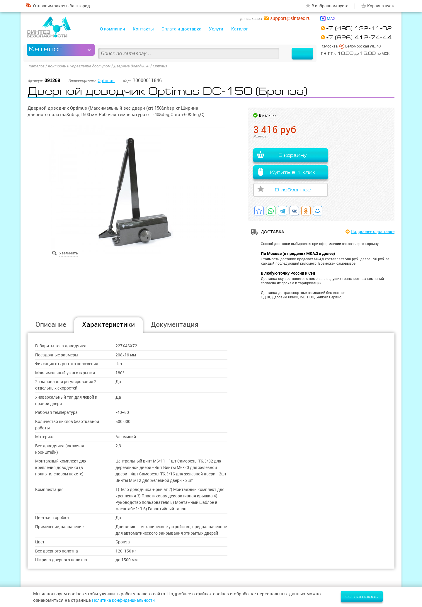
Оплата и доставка (181, 29)
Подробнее (370, 231)
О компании (112, 29)
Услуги (216, 29)
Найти (297, 49)
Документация (174, 324)
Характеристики (108, 324)
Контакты (143, 29)
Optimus (168, 65)
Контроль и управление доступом (82, 65)
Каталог (239, 29)
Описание (50, 324)
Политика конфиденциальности (126, 600)
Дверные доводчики (138, 65)
